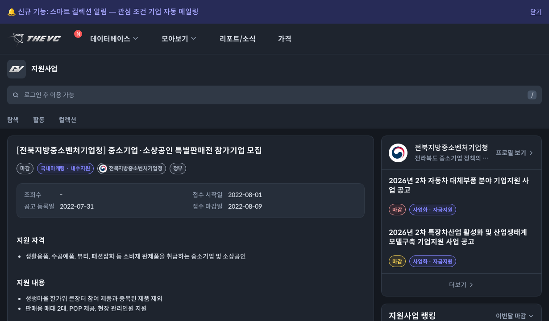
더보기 (461, 285)
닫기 (536, 12)
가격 (278, 39)
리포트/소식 (232, 39)
